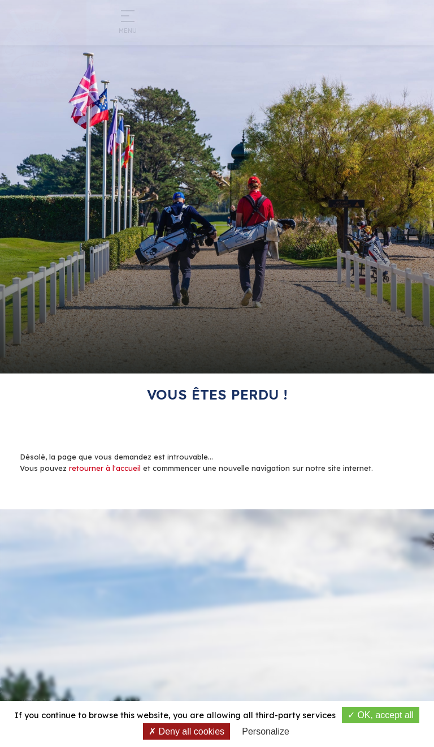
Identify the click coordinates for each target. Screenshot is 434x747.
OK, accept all (381, 715)
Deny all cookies (186, 731)
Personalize (265, 731)
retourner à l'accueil (105, 468)
